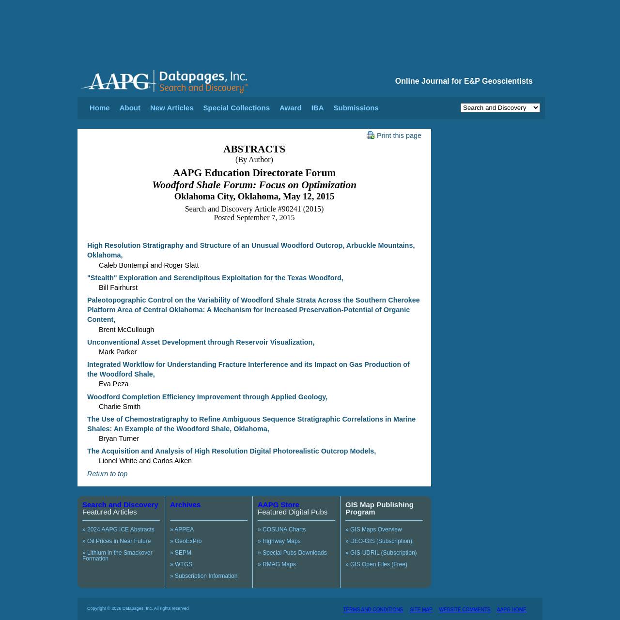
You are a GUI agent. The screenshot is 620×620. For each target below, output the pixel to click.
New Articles (171, 108)
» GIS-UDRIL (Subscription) (381, 552)
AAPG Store (278, 504)
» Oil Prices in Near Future (116, 541)
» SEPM (180, 552)
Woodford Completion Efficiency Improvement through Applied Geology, (207, 397)
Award (290, 108)
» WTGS (181, 564)
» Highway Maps (279, 541)
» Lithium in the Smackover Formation (117, 555)
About (130, 108)
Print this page (394, 135)
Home (100, 108)
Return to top (107, 474)
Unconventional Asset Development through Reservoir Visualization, (200, 342)
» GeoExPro (186, 541)
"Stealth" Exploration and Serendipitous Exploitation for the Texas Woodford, (215, 278)
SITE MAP (421, 609)
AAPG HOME (512, 609)
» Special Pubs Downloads (292, 552)
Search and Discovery (120, 504)
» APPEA (182, 529)
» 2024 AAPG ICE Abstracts (118, 529)
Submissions (355, 108)
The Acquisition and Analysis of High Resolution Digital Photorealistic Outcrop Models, (231, 451)
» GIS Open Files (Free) (376, 564)
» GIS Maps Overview (373, 529)
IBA (317, 108)
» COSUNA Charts (282, 529)
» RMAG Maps (277, 564)
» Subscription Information (203, 576)
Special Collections (236, 108)
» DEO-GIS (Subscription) (378, 541)
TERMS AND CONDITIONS (373, 609)
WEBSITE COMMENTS (465, 609)
